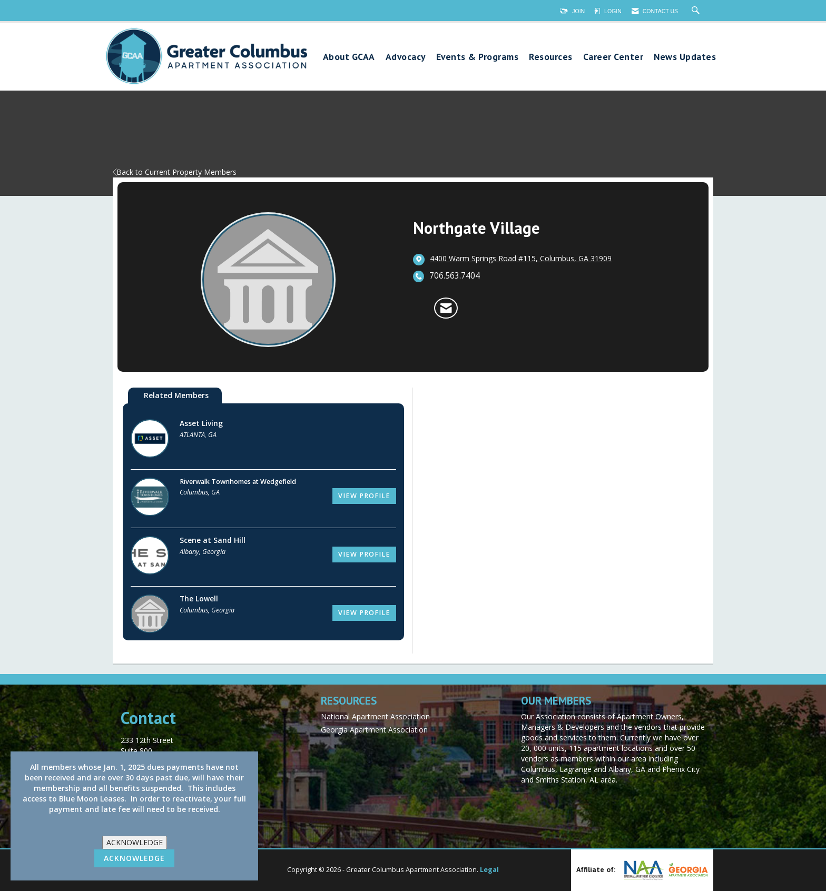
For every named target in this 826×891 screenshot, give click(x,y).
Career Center (613, 57)
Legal (489, 869)
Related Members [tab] (176, 395)
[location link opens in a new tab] (521, 259)
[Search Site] (697, 11)
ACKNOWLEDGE (134, 842)
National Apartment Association (375, 716)
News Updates (685, 57)
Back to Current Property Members (175, 172)
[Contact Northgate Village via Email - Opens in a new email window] (446, 308)
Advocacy (406, 57)
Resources (551, 57)
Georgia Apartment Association (374, 730)
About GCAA (349, 57)
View (364, 495)
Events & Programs (477, 57)
